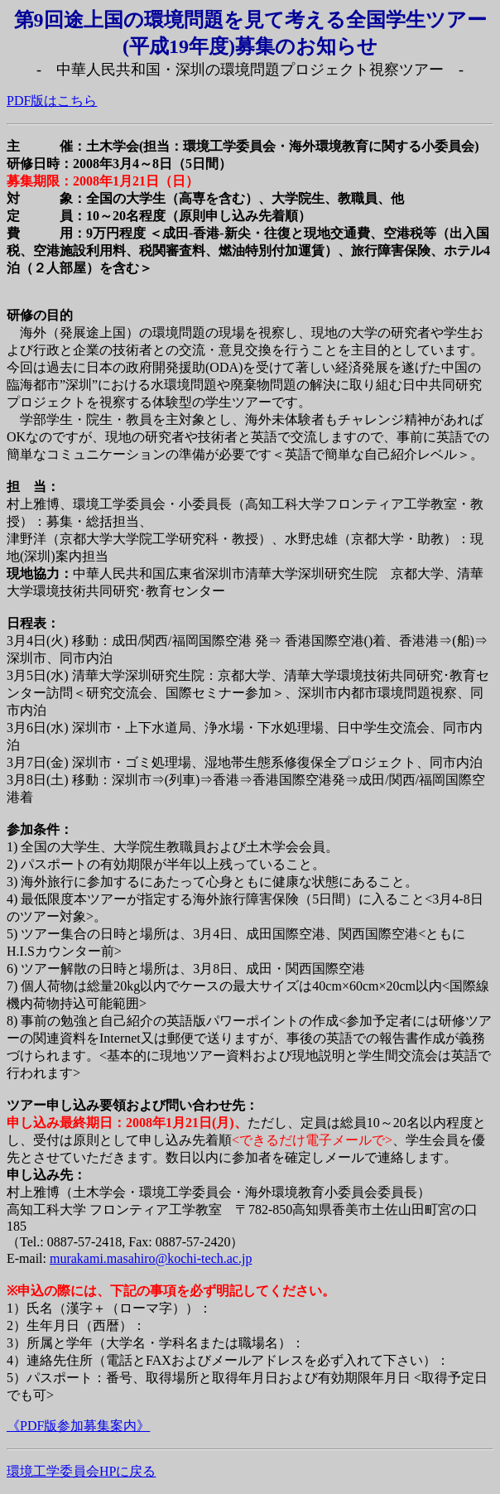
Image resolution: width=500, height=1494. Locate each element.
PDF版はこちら (52, 101)
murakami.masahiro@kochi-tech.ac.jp (151, 1258)
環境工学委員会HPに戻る (81, 1471)
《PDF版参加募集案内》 (78, 1426)
